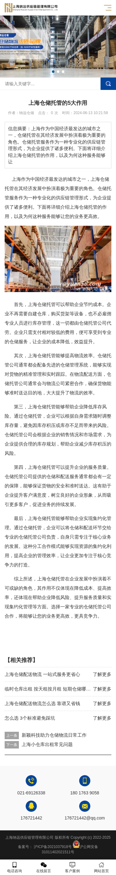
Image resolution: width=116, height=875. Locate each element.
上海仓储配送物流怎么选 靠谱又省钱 (42, 703)
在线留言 (43, 867)
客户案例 (72, 867)
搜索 (108, 84)
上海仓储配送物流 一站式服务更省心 (42, 674)
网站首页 (101, 867)
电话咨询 (14, 867)
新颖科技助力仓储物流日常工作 (54, 735)
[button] (53, 71)
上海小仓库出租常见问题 (47, 744)
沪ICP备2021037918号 (53, 847)
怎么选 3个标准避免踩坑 (30, 718)
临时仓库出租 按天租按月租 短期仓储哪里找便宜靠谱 (59, 688)
